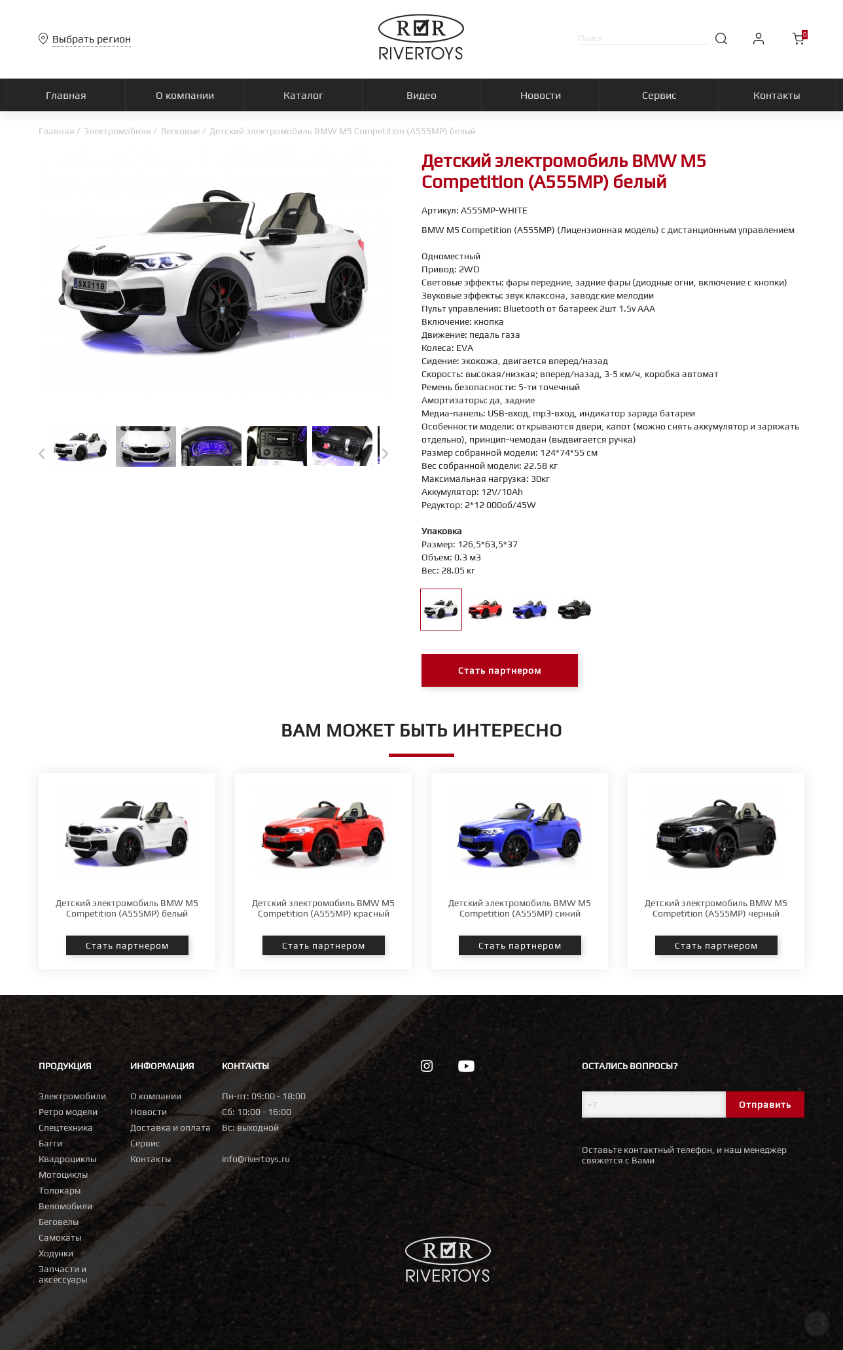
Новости (148, 1111)
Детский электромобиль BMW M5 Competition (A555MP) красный (323, 908)
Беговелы (59, 1221)
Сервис (145, 1143)
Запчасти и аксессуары (63, 1274)
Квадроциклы (67, 1159)
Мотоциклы (63, 1174)
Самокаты (60, 1237)
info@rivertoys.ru (256, 1159)
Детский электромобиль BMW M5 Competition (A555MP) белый (127, 908)
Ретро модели (68, 1111)
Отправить (765, 1104)
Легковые (180, 131)
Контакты (150, 1159)
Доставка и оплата (170, 1127)
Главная (57, 131)
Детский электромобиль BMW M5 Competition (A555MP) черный (716, 908)
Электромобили (117, 131)
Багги (50, 1143)
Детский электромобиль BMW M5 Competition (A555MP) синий (519, 908)
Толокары (60, 1190)
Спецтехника (66, 1127)
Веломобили (65, 1206)
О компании (155, 1096)
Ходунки (56, 1253)
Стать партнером (499, 670)
